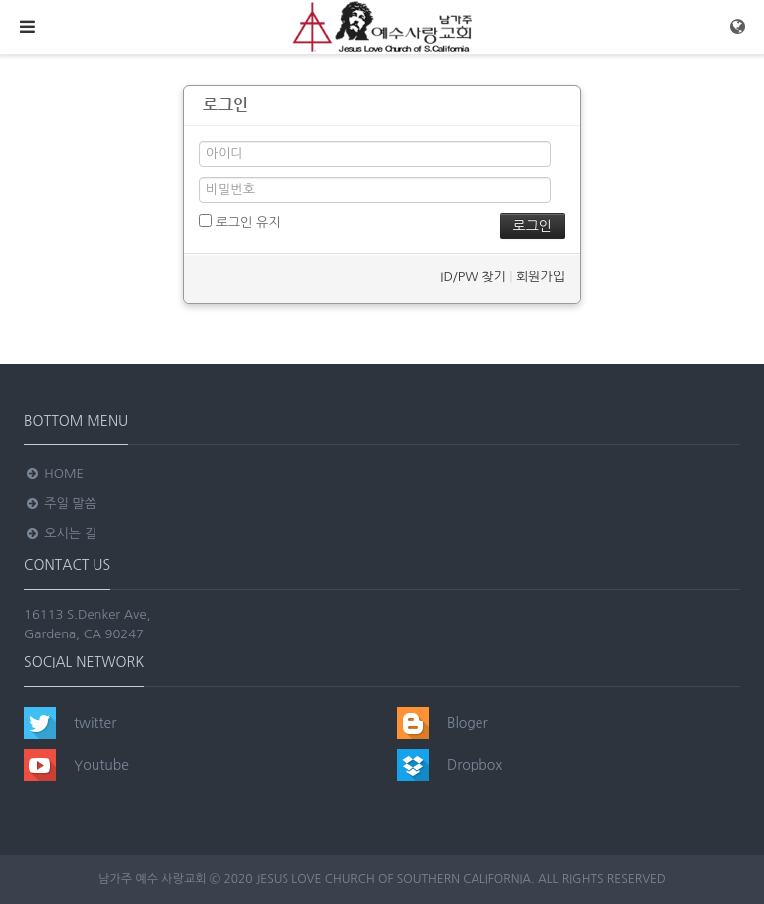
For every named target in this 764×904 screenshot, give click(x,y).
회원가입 (540, 277)
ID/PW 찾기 (472, 277)
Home (54, 473)
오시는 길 (60, 533)
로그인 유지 (239, 221)
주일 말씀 (60, 503)
